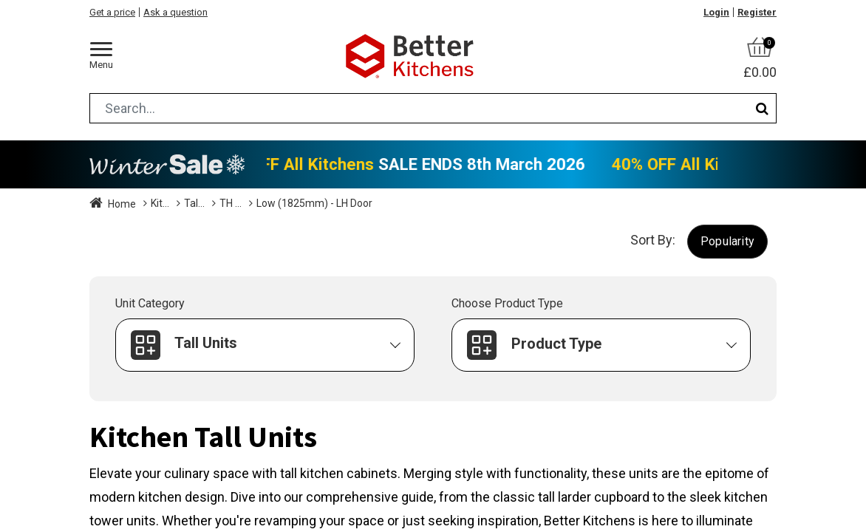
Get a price (112, 12)
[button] (727, 241)
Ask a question (175, 12)
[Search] (762, 108)
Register (757, 12)
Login (716, 12)
